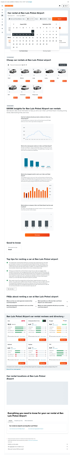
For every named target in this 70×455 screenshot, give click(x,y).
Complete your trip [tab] (18, 420)
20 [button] (26, 41)
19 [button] (23, 41)
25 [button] (20, 44)
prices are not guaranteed (33, 440)
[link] (37, 235)
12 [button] (23, 37)
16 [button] (13, 41)
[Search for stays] (2, 12)
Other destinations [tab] (29, 420)
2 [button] (13, 34)
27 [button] (26, 44)
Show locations (22, 336)
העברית (30, 1)
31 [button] (16, 47)
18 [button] (20, 41)
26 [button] (23, 44)
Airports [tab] (10, 420)
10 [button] (16, 37)
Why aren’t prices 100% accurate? (38, 449)
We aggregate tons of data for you (38, 446)
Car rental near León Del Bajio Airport (17, 428)
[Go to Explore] (2, 19)
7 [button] (29, 34)
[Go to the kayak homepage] (9, 6)
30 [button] (13, 47)
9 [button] (13, 37)
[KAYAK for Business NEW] (2, 24)
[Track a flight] (2, 22)
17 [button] (16, 41)
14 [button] (29, 37)
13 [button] (26, 37)
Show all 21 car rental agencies (13, 369)
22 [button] (32, 41)
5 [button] (23, 34)
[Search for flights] (2, 10)
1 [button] (43, 31)
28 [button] (29, 44)
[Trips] (2, 28)
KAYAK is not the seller (38, 444)
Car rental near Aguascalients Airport (35, 428)
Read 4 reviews (55, 324)
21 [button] (29, 41)
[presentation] (64, 316)
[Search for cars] (2, 15)
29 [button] (32, 44)
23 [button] (13, 44)
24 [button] (16, 44)
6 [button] (26, 34)
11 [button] (53, 34)
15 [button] (32, 37)
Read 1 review (34, 324)
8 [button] (43, 34)
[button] (68, 2)
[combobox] (11, 15)
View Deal (15, 80)
